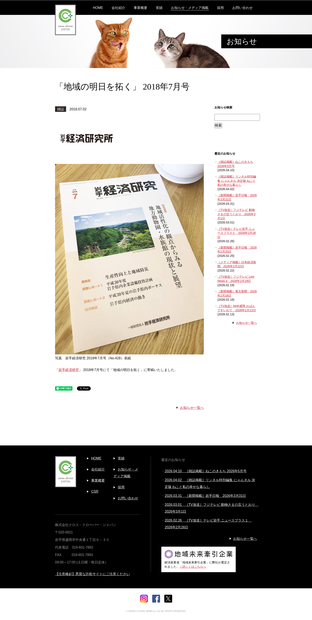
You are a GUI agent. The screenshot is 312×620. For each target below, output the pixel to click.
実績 (159, 8)
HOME (98, 8)
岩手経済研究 (68, 370)
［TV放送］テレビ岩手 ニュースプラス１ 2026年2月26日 (236, 233)
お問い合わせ (242, 8)
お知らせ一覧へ (192, 408)
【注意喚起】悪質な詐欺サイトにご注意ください (92, 574)
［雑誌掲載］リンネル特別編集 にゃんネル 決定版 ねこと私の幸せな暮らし (236, 180)
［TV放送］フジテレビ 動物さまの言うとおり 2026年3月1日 (236, 214)
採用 (220, 8)
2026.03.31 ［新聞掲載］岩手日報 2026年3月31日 (205, 496)
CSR (94, 491)
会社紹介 (118, 8)
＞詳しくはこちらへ (192, 566)
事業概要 (140, 8)
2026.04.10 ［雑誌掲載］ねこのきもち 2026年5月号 (206, 471)
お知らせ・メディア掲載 (189, 8)
